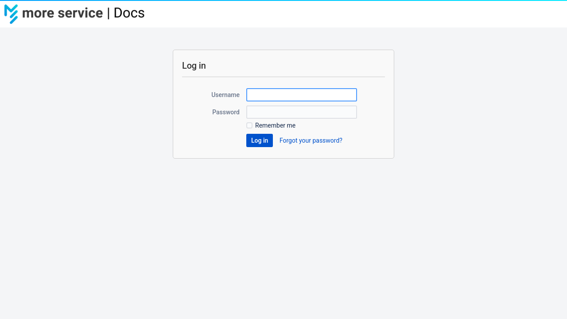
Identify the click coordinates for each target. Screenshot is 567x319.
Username (225, 94)
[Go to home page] (79, 14)
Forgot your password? (311, 140)
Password (226, 112)
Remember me (275, 125)
